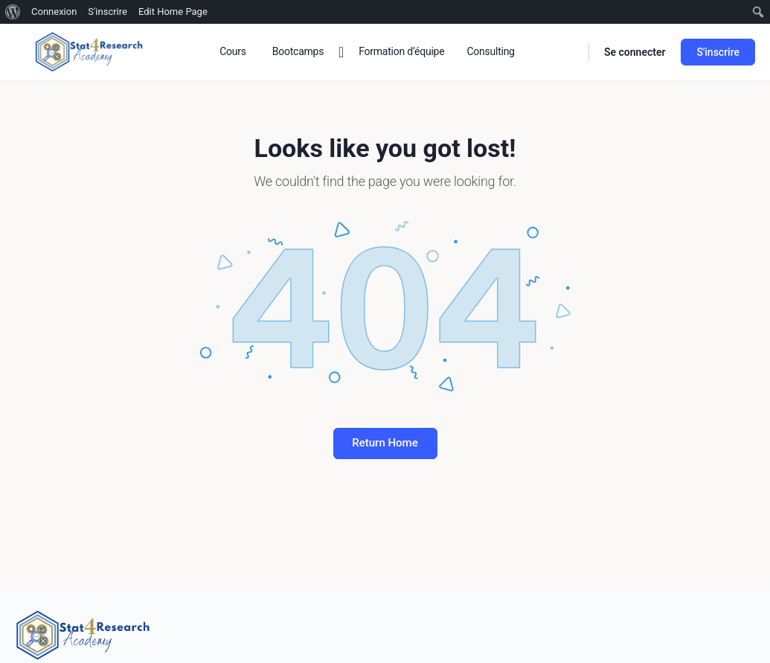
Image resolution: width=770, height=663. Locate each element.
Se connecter (635, 52)
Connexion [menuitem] (54, 11)
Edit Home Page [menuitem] (173, 11)
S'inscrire (717, 52)
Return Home (384, 442)
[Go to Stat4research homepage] (89, 50)
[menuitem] (13, 12)
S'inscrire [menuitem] (107, 11)
